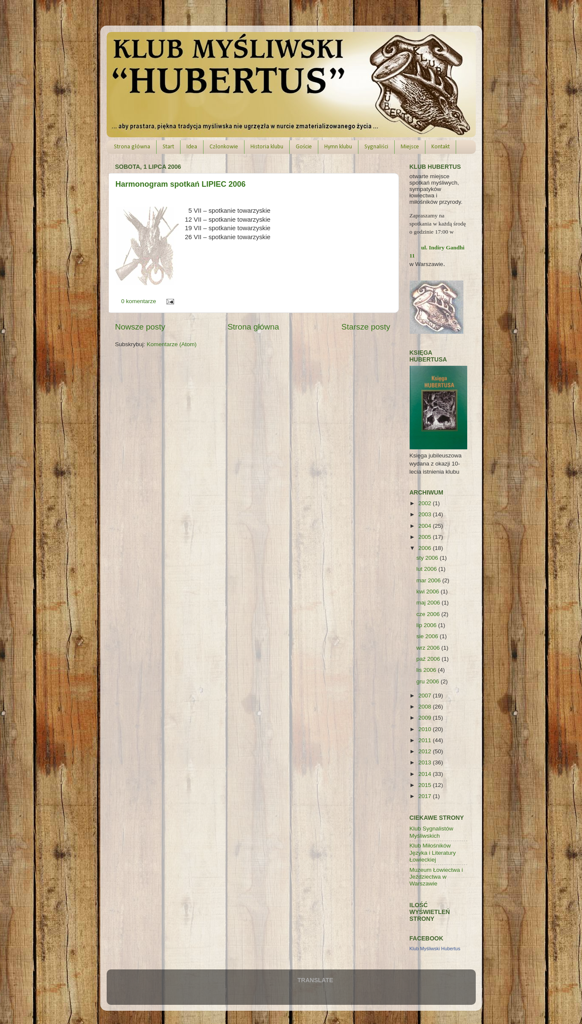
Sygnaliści (376, 147)
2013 (425, 762)
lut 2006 (427, 569)
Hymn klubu (338, 147)
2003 (425, 514)
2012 (425, 751)
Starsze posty (365, 326)
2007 (425, 695)
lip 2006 (427, 625)
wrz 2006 (429, 648)
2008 (425, 706)
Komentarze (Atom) (172, 344)
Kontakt (440, 147)
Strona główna (132, 147)
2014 (425, 774)
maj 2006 (429, 602)
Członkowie (224, 147)
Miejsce (410, 147)
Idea (191, 147)
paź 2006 (429, 659)
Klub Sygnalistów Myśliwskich (432, 832)
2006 (425, 548)
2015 (425, 785)
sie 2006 (428, 636)
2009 (425, 717)
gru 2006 (428, 681)
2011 (425, 740)
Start (168, 147)
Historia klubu (266, 147)
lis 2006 (427, 670)
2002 (425, 503)
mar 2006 (429, 580)
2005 (425, 537)
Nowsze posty (140, 326)
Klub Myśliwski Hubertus (435, 948)
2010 (425, 729)
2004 (425, 526)
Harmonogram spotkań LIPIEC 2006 (181, 184)
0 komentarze (138, 301)
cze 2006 (429, 614)
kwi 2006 (428, 591)
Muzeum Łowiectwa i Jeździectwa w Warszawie (436, 877)
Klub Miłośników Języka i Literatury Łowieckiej (433, 852)
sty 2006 (428, 558)
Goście (304, 147)
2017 (425, 796)
